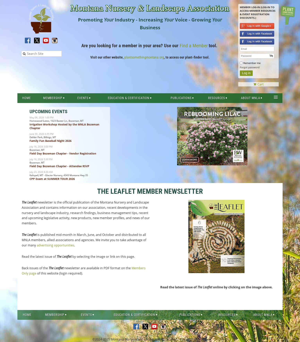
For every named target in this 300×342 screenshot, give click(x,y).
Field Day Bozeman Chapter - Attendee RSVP (59, 166)
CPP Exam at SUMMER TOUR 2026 (52, 179)
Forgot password (250, 67)
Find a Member (194, 45)
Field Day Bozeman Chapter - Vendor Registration (63, 153)
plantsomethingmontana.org (144, 57)
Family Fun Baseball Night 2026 (51, 141)
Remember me (252, 63)
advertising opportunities (55, 245)
